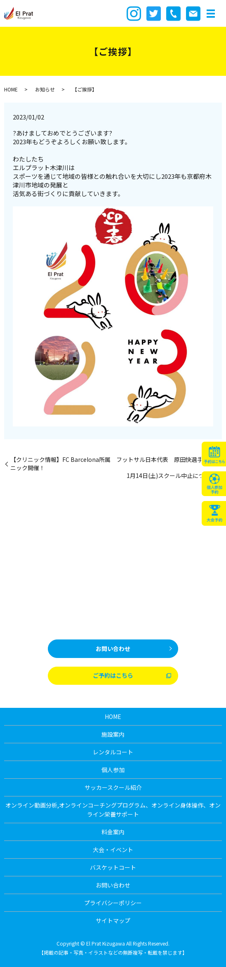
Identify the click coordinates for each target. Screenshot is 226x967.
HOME (11, 89)
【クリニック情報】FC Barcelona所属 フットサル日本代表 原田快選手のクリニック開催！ (115, 464)
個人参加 (113, 770)
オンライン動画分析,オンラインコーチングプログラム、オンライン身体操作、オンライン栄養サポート (113, 809)
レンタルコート (113, 752)
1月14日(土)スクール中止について (171, 476)
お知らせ (45, 89)
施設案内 (113, 734)
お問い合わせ (113, 648)
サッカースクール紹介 (113, 787)
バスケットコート (113, 867)
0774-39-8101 (129, 621)
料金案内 (113, 832)
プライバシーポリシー (113, 903)
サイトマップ (113, 920)
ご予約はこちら (113, 675)
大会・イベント (113, 849)
